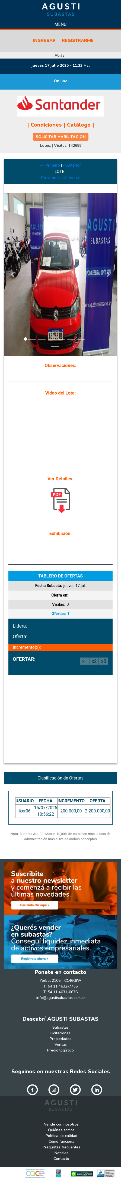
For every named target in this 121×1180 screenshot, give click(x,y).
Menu (61, 24)
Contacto (61, 1158)
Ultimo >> (71, 177)
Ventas (61, 1044)
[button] (12, 274)
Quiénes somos (61, 1130)
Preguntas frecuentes (61, 1147)
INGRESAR (44, 41)
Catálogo (79, 125)
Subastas (60, 1027)
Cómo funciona (61, 1141)
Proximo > (50, 177)
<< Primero (50, 165)
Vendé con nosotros (61, 1124)
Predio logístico (60, 1050)
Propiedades (60, 1038)
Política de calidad (61, 1135)
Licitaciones (60, 1033)
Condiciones (46, 125)
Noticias (61, 1152)
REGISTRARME (78, 41)
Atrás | (60, 55)
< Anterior (72, 165)
